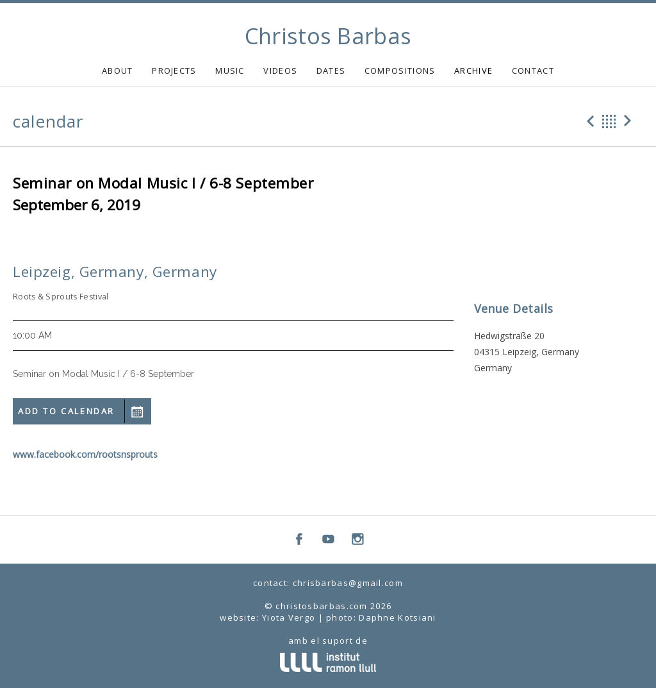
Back (609, 121)
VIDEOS (280, 70)
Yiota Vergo (288, 617)
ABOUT (117, 70)
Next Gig (629, 121)
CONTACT (533, 70)
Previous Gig (588, 121)
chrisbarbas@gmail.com (348, 583)
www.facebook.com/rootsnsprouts (85, 454)
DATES (331, 70)
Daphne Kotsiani (397, 617)
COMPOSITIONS (400, 70)
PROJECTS (174, 70)
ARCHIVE (473, 70)
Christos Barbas (328, 36)
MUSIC (230, 70)
